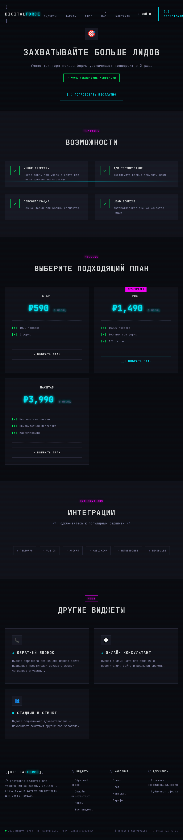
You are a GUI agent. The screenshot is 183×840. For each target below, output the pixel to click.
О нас (104, 14)
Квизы (79, 803)
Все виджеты (84, 809)
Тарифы (71, 16)
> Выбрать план (47, 354)
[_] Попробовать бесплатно (91, 94)
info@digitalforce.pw (132, 831)
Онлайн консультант (80, 794)
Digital (22, 14)
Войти (144, 14)
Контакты (123, 16)
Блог (88, 16)
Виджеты (50, 16)
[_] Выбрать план (136, 361)
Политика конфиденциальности (163, 782)
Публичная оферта (164, 791)
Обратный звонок (79, 782)
